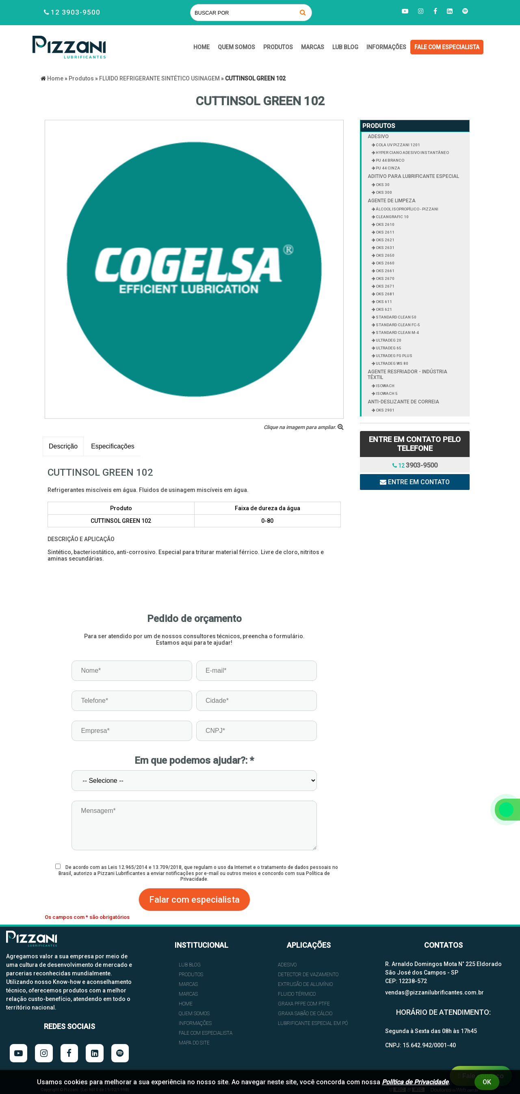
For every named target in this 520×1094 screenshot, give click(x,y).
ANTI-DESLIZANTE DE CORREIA (403, 402)
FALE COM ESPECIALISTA (446, 47)
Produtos (278, 47)
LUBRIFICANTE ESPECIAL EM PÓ (313, 1023)
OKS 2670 (384, 278)
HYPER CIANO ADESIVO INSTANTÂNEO (412, 152)
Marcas (312, 47)
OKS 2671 (384, 286)
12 (415, 465)
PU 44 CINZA (387, 168)
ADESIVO (378, 136)
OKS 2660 (384, 263)
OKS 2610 (384, 224)
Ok (487, 1082)
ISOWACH (384, 385)
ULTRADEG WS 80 (391, 363)
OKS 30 (382, 184)
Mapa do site (194, 1043)
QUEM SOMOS (236, 47)
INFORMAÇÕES (386, 47)
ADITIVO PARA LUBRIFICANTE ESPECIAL (413, 176)
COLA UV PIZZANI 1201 (397, 145)
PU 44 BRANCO (389, 160)
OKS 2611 (384, 232)
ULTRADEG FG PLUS (393, 355)
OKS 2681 (384, 294)
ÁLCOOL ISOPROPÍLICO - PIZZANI (406, 209)
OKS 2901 (384, 410)
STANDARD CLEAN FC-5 (397, 325)
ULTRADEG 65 (388, 348)
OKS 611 (383, 301)
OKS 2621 (384, 240)
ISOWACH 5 (386, 393)
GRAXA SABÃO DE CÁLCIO (305, 1013)
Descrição (63, 446)
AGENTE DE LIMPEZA (392, 201)
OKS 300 (383, 192)
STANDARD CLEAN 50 (395, 317)
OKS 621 (383, 309)
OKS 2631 (384, 247)
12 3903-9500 (75, 12)
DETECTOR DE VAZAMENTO (308, 974)
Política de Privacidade (415, 1082)
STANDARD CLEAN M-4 (397, 332)
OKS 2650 (384, 255)
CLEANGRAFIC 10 (392, 216)
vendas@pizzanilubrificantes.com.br (434, 992)
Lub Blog (345, 47)
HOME (201, 47)
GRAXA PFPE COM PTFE (304, 1004)
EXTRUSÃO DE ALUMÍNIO (305, 984)
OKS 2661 (384, 271)
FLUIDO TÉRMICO (297, 994)
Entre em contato (415, 482)
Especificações (112, 446)
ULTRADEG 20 (388, 340)
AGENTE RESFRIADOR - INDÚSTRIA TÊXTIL (407, 374)
